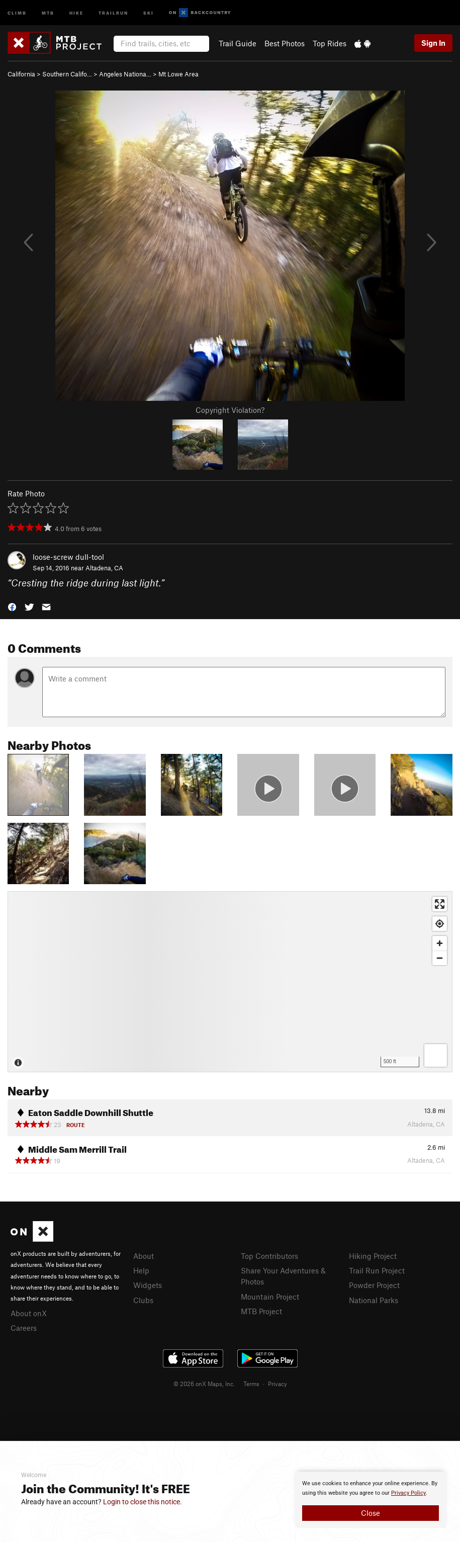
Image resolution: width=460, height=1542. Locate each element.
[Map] (230, 982)
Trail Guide (237, 43)
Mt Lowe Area (178, 74)
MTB (48, 12)
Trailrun (113, 12)
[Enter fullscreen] (439, 904)
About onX (29, 1313)
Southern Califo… (67, 74)
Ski (148, 12)
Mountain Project (270, 1296)
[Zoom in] (439, 943)
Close (370, 1512)
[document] (370, 1500)
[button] (12, 606)
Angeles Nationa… (125, 74)
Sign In (433, 42)
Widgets (147, 1285)
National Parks (373, 1300)
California (21, 74)
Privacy (277, 1383)
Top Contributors (269, 1255)
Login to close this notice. (142, 1502)
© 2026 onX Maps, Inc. (204, 1383)
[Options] (435, 1055)
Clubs (143, 1300)
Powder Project (374, 1285)
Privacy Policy (408, 1493)
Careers (24, 1327)
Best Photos (284, 43)
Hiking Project (373, 1255)
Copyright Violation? (230, 409)
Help (141, 1270)
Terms (251, 1383)
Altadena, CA (104, 568)
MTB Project (261, 1311)
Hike (76, 12)
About (143, 1255)
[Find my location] (439, 923)
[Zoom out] (439, 958)
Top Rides (329, 43)
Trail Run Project (377, 1270)
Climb (17, 12)
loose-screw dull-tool (68, 556)
